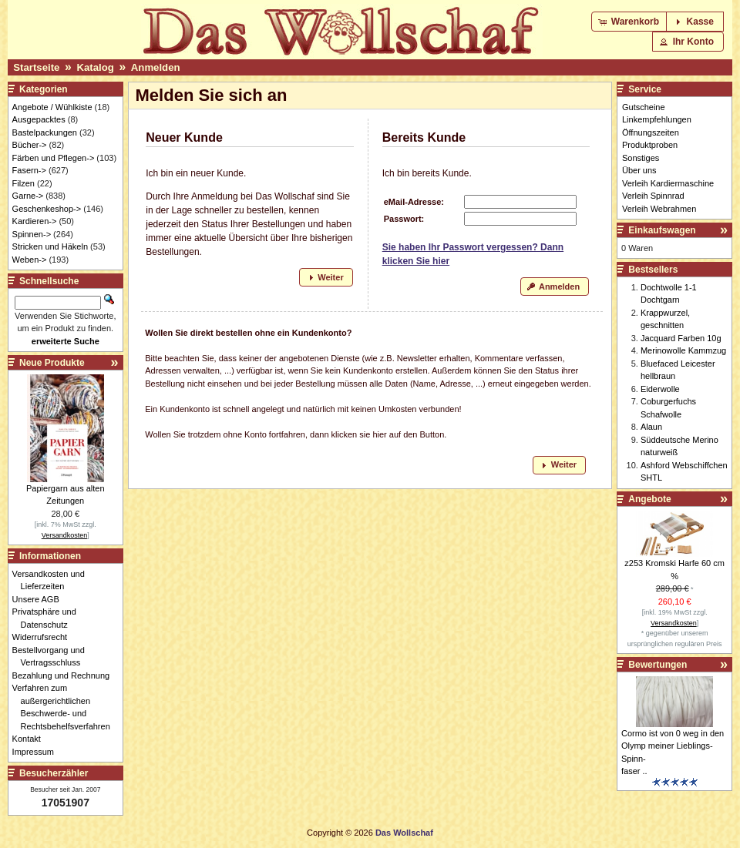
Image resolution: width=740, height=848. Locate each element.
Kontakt (31, 738)
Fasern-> (29, 170)
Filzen (23, 183)
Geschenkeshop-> (47, 208)
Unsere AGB (40, 599)
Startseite (36, 67)
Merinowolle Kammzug (683, 350)
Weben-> (29, 259)
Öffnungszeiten (650, 132)
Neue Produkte (52, 362)
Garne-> (28, 195)
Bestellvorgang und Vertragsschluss (53, 656)
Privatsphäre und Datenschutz (48, 618)
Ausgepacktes (39, 119)
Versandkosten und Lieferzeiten (53, 580)
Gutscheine (643, 107)
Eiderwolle (660, 389)
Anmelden (155, 67)
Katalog (94, 67)
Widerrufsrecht (44, 637)
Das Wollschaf (404, 832)
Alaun (651, 426)
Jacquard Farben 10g (681, 338)
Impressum (37, 751)
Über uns (639, 170)
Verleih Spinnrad (653, 195)
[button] (630, 22)
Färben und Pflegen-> (53, 158)
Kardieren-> (34, 221)
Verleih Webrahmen (659, 208)
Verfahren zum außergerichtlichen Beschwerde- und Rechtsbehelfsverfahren (65, 707)
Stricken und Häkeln (50, 246)
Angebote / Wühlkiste (52, 107)
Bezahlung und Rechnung (65, 675)
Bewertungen (657, 664)
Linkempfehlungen (656, 119)
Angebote (649, 499)
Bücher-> (29, 144)
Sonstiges (640, 158)
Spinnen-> (31, 234)
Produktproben (650, 144)
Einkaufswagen (661, 230)
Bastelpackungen (44, 132)
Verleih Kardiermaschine (668, 183)
